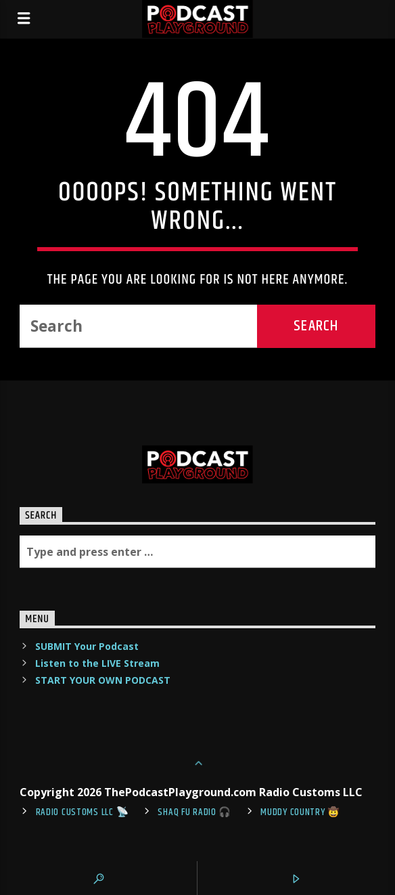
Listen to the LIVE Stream (97, 663)
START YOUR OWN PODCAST (102, 680)
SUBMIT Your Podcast (87, 646)
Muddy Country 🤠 (300, 812)
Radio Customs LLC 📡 (82, 812)
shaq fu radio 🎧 (194, 812)
